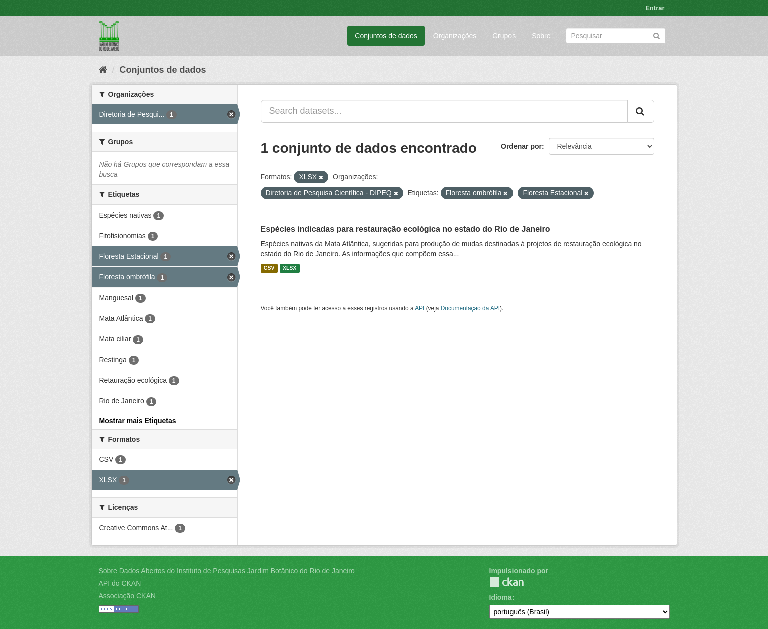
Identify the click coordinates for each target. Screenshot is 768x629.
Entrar (654, 8)
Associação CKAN (127, 596)
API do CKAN (120, 583)
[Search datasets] (616, 36)
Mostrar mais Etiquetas (137, 420)
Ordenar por (521, 146)
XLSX (289, 268)
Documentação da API (470, 308)
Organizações (454, 36)
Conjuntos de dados (386, 36)
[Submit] (656, 35)
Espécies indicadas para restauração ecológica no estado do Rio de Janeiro (405, 229)
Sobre (541, 36)
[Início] (103, 70)
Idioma (500, 597)
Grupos (504, 36)
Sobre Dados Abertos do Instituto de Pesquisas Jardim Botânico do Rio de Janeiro (227, 571)
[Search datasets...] (444, 111)
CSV (269, 268)
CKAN (506, 582)
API (419, 308)
